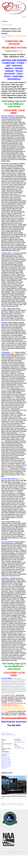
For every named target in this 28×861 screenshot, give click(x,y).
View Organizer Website (19, 748)
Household (9, 762)
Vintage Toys (4, 767)
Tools (9, 766)
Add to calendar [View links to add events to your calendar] (8, 734)
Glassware (3, 762)
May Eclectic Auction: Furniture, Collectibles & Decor (13, 796)
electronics (3, 759)
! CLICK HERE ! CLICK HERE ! (14, 111)
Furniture (8, 761)
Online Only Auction (5, 753)
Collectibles (7, 758)
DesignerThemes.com (16, 852)
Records (9, 765)
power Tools (4, 765)
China (8, 756)
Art (6, 756)
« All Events (4, 21)
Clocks (2, 758)
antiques (3, 756)
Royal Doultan (4, 766)
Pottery (8, 763)
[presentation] (14, 785)
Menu (24, 16)
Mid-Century (4, 763)
